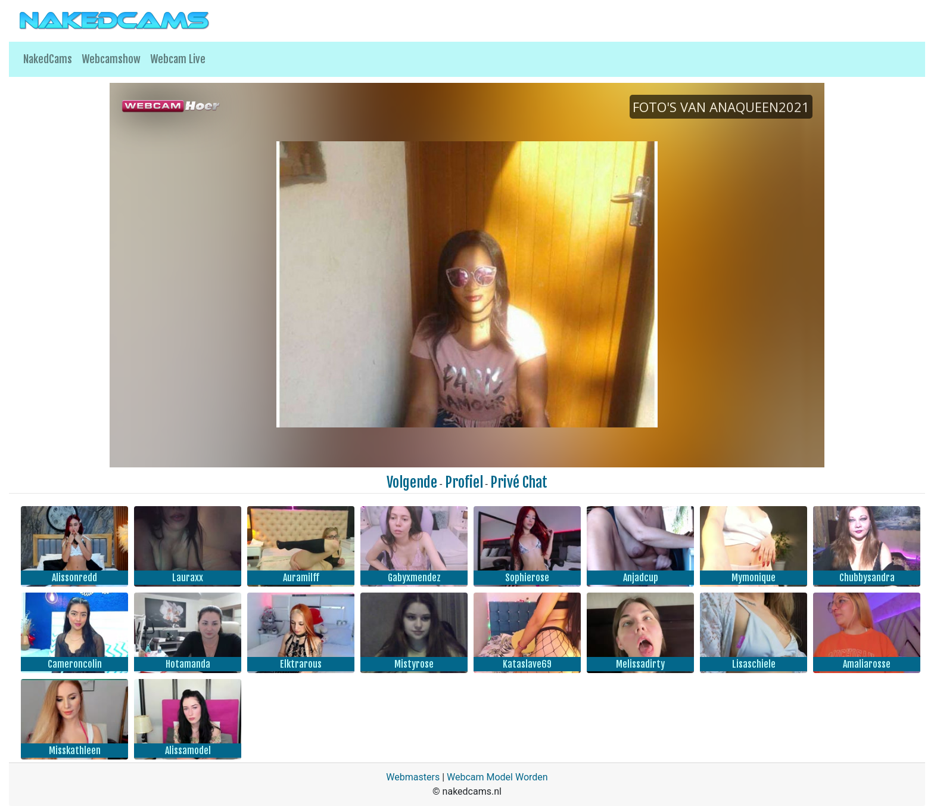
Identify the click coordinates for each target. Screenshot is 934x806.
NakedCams (47, 59)
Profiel (464, 482)
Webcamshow (111, 59)
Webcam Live (178, 59)
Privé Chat (518, 482)
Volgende (412, 482)
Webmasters (413, 777)
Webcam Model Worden (497, 777)
